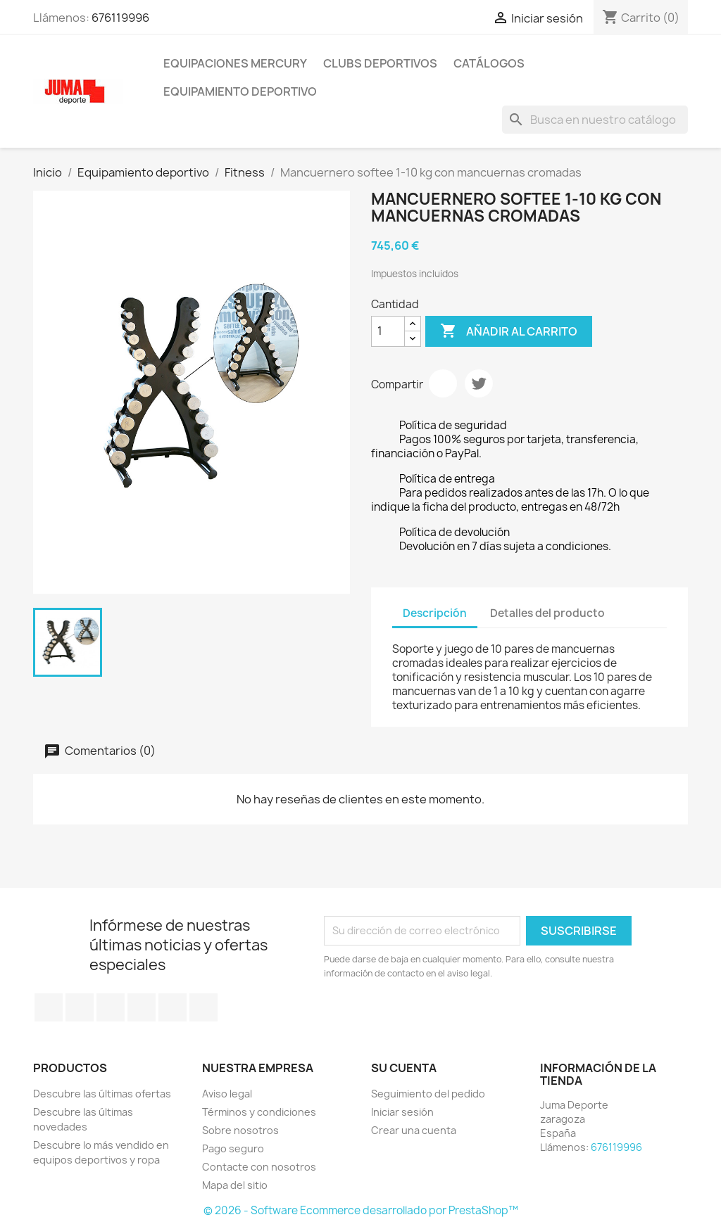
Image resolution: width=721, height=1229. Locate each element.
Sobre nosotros (240, 1130)
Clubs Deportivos (380, 63)
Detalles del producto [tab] (547, 613)
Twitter (79, 1007)
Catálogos (489, 63)
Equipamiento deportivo (240, 91)
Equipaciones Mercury (235, 63)
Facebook (49, 1007)
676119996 (120, 17)
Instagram (203, 1007)
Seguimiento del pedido (428, 1093)
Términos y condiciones (259, 1112)
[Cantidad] (388, 331)
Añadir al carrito (508, 331)
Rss (110, 1007)
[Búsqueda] (595, 120)
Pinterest (172, 1007)
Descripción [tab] (435, 613)
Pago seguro (233, 1148)
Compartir (443, 383)
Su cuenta (404, 1068)
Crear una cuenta (413, 1130)
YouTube (141, 1007)
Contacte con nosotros (259, 1166)
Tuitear (479, 383)
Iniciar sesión (402, 1112)
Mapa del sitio (235, 1185)
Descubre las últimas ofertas (102, 1093)
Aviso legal (227, 1093)
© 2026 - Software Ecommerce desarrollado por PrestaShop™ (360, 1210)
